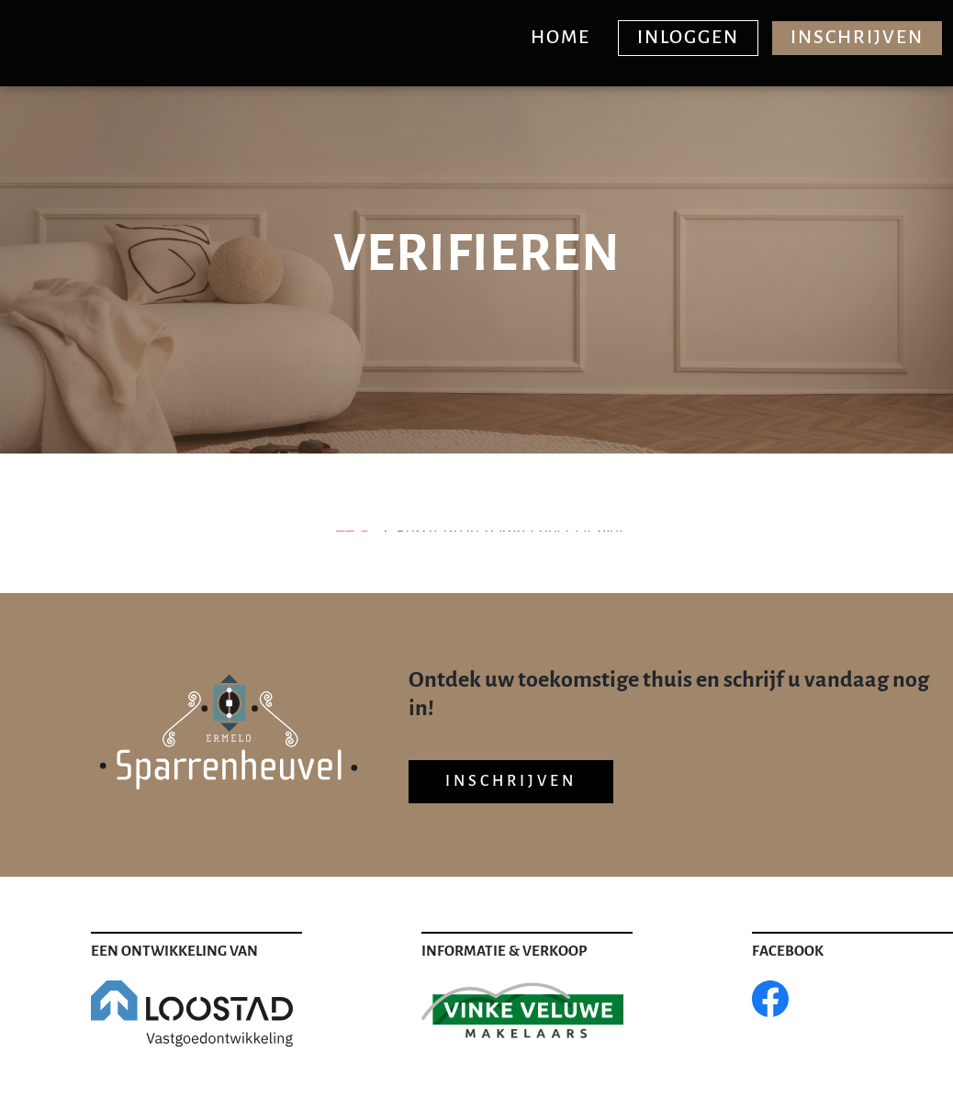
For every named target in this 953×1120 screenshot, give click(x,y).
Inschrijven (857, 38)
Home (560, 38)
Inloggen (688, 38)
